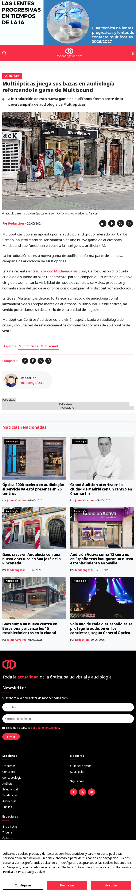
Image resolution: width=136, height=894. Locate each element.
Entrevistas (10, 826)
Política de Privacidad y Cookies (24, 872)
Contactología (12, 778)
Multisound (49, 346)
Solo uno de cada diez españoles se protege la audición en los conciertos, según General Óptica (101, 628)
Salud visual (10, 789)
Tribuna (7, 832)
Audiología (9, 801)
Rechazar (67, 885)
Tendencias (10, 795)
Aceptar (111, 885)
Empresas (9, 766)
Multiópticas (28, 346)
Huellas (7, 807)
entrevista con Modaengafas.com (57, 271)
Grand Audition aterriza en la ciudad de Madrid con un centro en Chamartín (101, 489)
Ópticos (7, 838)
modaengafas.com (34, 382)
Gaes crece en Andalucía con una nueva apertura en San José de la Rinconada (31, 559)
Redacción (16, 223)
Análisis (7, 783)
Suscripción (77, 772)
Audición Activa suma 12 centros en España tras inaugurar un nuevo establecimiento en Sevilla (101, 559)
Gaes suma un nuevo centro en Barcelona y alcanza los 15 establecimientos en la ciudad (29, 628)
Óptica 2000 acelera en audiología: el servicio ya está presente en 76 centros (33, 489)
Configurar (23, 885)
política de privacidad (45, 728)
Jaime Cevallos (16, 500)
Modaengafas (16, 570)
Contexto (8, 772)
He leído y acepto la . (33, 728)
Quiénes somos (81, 766)
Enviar (11, 737)
